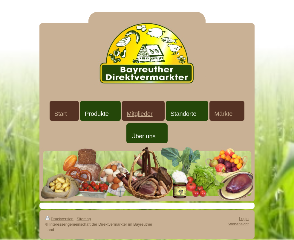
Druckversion (59, 219)
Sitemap (84, 219)
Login (244, 218)
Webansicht (238, 224)
